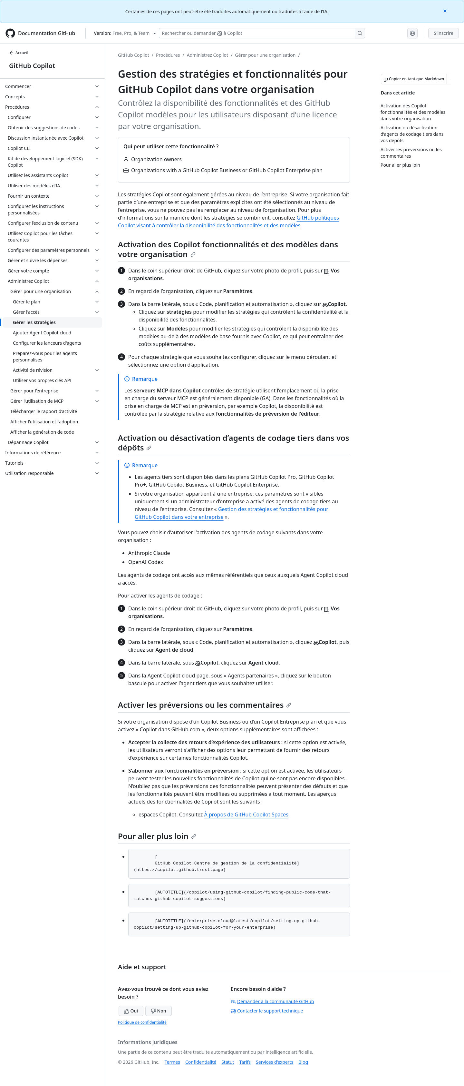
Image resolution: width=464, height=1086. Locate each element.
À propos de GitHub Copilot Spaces (246, 814)
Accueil (18, 52)
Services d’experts (274, 1062)
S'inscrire (443, 33)
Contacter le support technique (267, 1011)
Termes (172, 1062)
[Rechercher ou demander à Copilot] (262, 33)
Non (158, 1011)
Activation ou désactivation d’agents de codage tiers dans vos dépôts (233, 442)
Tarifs (245, 1062)
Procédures (168, 55)
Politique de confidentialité (142, 1022)
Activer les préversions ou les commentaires (204, 704)
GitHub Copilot (32, 65)
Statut (227, 1062)
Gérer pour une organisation (265, 55)
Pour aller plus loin (157, 836)
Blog (303, 1062)
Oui (131, 1011)
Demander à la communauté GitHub (272, 1001)
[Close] (445, 10)
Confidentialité (200, 1062)
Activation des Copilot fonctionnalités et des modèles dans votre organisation (228, 249)
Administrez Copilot (207, 55)
